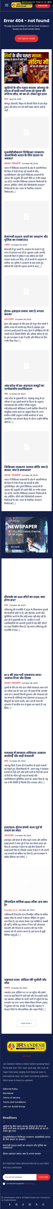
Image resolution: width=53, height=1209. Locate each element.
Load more (26, 1023)
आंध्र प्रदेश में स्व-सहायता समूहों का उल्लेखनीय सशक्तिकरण (24, 387)
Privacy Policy (29, 1183)
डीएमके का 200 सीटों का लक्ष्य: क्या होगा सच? (24, 598)
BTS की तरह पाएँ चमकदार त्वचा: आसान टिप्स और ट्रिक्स (23, 676)
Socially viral (10, 910)
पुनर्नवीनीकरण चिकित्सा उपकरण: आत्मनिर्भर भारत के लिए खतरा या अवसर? (24, 155)
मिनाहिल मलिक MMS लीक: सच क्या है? (26, 903)
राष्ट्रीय (7, 245)
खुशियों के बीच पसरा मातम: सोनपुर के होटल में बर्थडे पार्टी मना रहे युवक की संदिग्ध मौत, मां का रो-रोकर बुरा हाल (26, 91)
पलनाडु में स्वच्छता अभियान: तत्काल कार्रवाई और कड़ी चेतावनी (25, 754)
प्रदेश (6, 99)
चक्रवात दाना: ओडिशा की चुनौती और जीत (25, 981)
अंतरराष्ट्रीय (9, 319)
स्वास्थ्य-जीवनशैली (12, 163)
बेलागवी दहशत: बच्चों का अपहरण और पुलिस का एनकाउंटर (26, 238)
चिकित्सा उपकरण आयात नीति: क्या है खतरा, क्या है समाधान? (26, 468)
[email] (19, 1177)
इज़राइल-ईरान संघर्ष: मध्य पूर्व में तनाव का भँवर (23, 829)
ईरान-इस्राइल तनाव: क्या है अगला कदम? (24, 312)
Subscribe (43, 1177)
